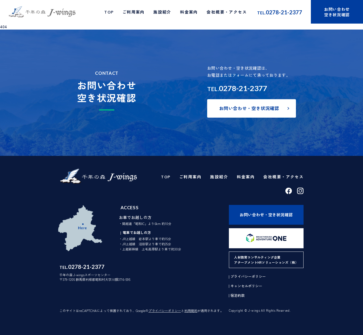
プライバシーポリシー (165, 310)
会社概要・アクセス (227, 12)
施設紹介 (162, 12)
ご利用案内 (133, 12)
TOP (108, 12)
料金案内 (189, 12)
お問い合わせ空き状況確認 (337, 11)
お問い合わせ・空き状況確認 (249, 108)
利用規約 (190, 310)
